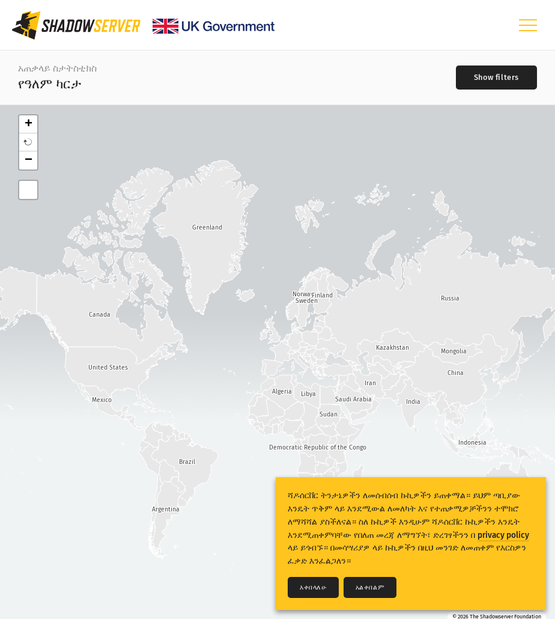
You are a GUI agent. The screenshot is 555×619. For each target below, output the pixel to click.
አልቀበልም (370, 587)
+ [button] (28, 124)
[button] (28, 142)
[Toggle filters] (496, 78)
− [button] (28, 160)
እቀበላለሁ (313, 587)
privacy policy (503, 535)
